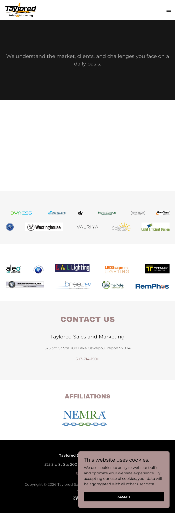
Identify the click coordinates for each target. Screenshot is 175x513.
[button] (168, 10)
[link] (21, 10)
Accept (124, 496)
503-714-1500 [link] (87, 359)
